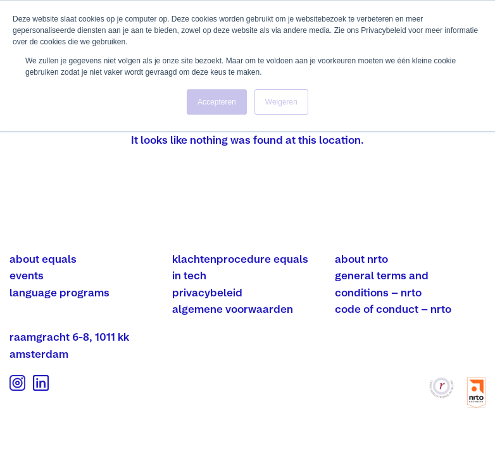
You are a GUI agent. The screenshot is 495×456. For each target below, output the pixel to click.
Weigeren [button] (281, 102)
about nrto (361, 259)
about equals (43, 259)
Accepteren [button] (216, 102)
